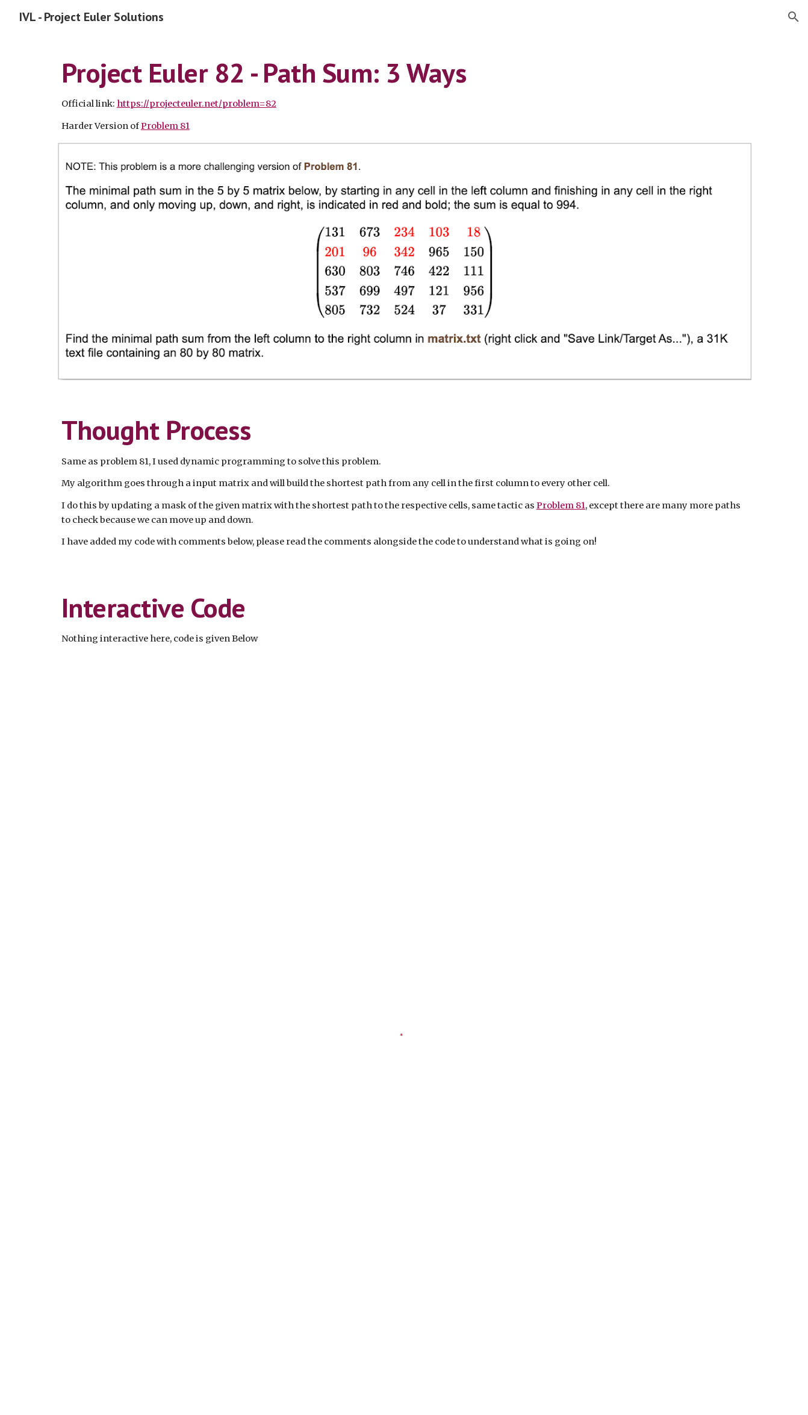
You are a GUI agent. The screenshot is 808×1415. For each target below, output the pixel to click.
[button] (793, 16)
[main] (404, 95)
